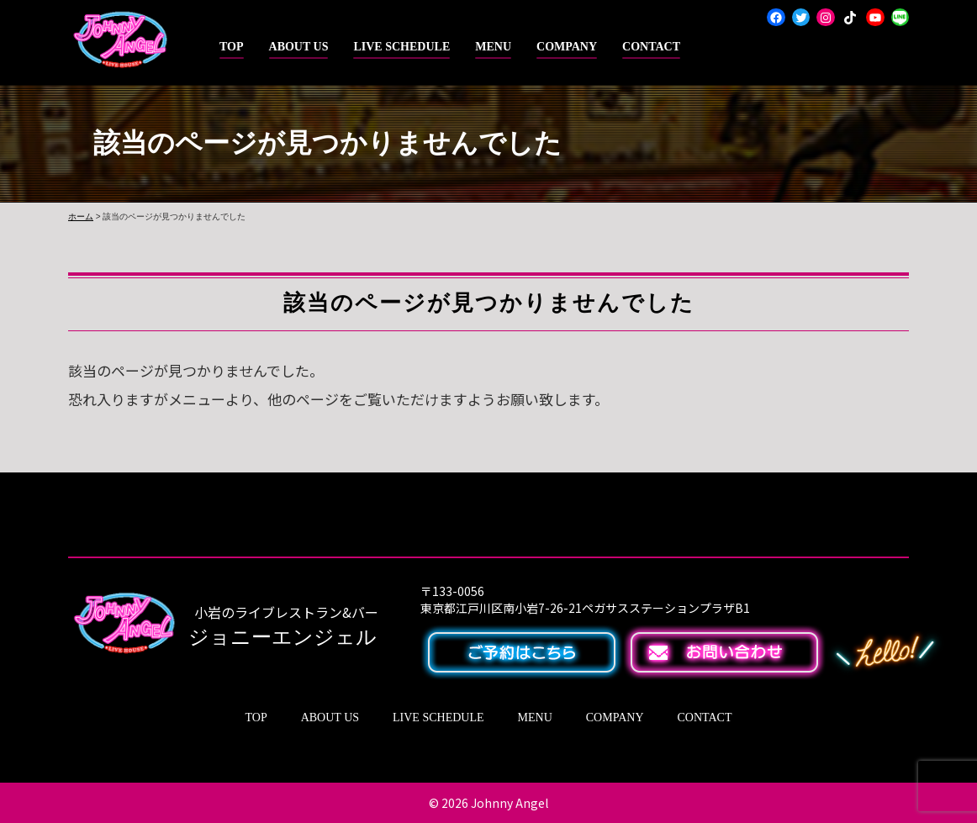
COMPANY (566, 46)
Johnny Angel (509, 802)
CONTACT (651, 46)
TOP (231, 46)
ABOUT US (299, 46)
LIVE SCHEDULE (401, 46)
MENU (493, 46)
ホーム (80, 216)
